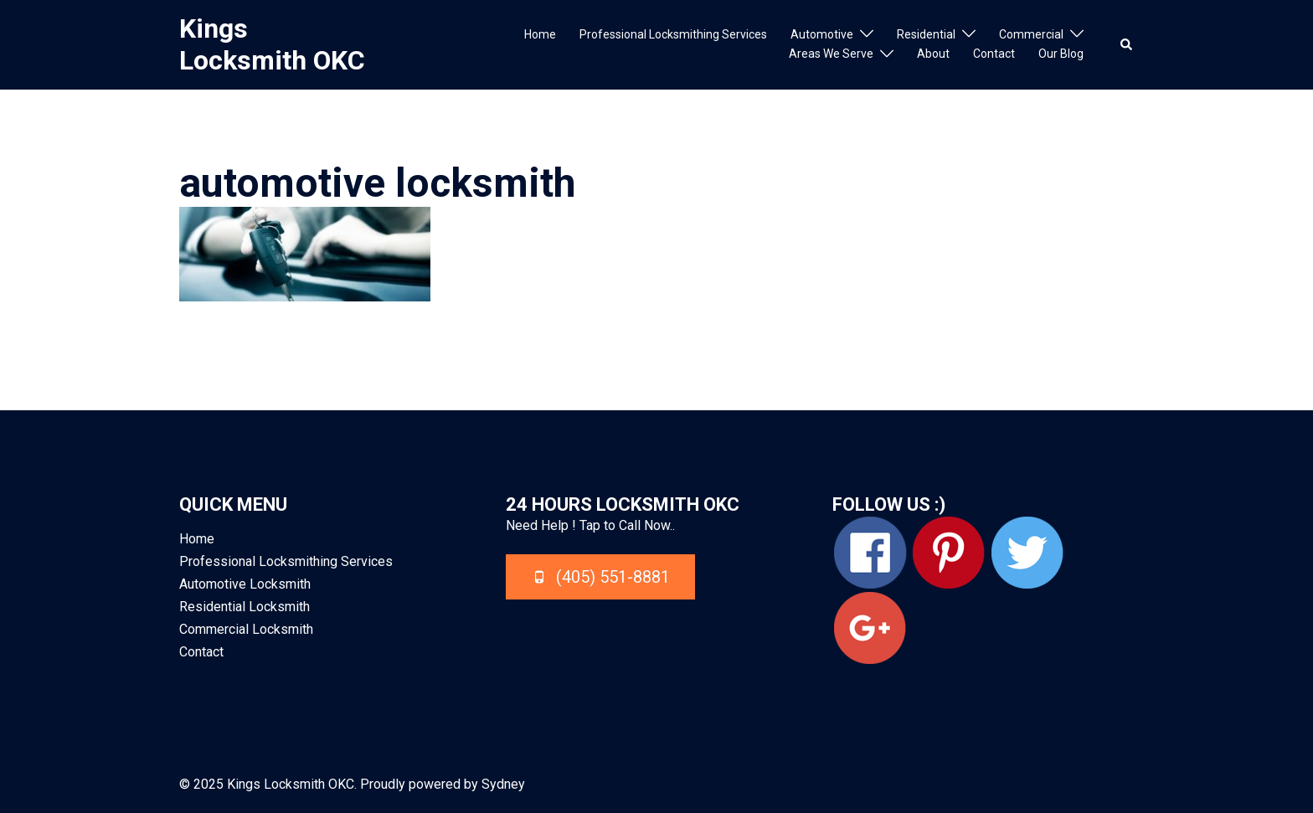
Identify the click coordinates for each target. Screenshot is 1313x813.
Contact (994, 53)
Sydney (503, 784)
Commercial (1031, 34)
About (933, 53)
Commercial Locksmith (246, 629)
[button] (1127, 44)
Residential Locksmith (244, 607)
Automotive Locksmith (245, 584)
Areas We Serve (831, 53)
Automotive (821, 34)
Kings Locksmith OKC (272, 44)
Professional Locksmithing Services (673, 34)
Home (540, 34)
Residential (926, 34)
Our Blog (1061, 53)
